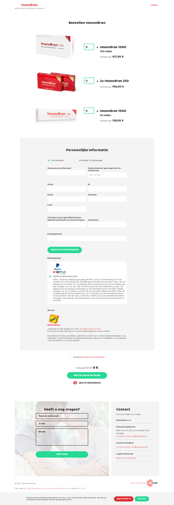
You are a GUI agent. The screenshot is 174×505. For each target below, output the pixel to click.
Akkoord (142, 499)
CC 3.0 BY (82, 488)
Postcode (92, 195)
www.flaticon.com (61, 488)
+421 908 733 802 (123, 436)
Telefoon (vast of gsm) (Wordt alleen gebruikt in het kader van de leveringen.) (66, 219)
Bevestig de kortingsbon (65, 250)
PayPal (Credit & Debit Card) (65, 276)
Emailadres (93, 220)
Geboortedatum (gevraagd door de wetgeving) (104, 169)
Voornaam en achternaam (59, 168)
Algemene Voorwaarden (126, 458)
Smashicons (45, 488)
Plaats (50, 195)
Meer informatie (124, 499)
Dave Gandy (36, 488)
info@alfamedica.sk (139, 436)
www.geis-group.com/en (90, 329)
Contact (154, 5)
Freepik (28, 488)
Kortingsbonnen (54, 234)
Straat (50, 184)
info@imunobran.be (140, 447)
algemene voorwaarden (94, 357)
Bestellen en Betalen (87, 375)
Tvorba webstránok (137, 483)
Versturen (62, 454)
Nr (89, 184)
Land (49, 205)
